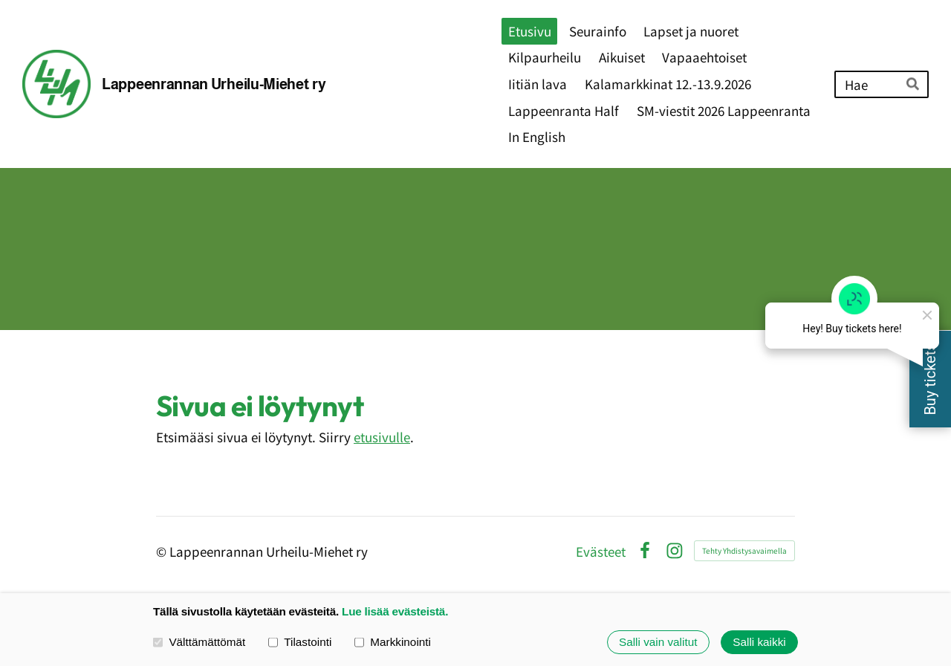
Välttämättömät (199, 642)
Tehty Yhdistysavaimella (744, 550)
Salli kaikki (759, 642)
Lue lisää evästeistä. (395, 611)
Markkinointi (392, 642)
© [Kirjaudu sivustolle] (162, 551)
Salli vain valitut (658, 642)
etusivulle (382, 436)
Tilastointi (299, 642)
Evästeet (601, 551)
